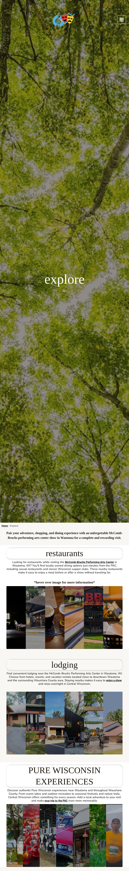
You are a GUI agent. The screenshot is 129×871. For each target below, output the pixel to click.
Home (5, 525)
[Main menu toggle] (121, 19)
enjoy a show (114, 680)
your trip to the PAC (55, 801)
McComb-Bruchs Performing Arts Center (89, 562)
